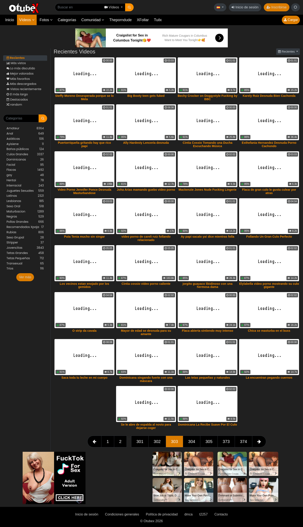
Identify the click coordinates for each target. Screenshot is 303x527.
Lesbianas (25, 201)
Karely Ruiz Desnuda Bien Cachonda (269, 95)
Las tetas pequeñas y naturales (207, 377)
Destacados (17, 99)
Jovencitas (25, 248)
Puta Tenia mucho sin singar (84, 236)
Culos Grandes (25, 154)
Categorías (67, 20)
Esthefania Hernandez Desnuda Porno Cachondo (269, 144)
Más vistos (16, 63)
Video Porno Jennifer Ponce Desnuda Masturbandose (84, 191)
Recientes (15, 58)
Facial (25, 165)
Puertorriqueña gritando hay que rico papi (84, 144)
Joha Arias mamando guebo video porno (146, 189)
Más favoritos (18, 79)
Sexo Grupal (25, 237)
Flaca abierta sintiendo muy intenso (207, 330)
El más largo (17, 94)
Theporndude (120, 20)
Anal (25, 133)
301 (139, 441)
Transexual (25, 263)
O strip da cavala (84, 330)
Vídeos (26, 20)
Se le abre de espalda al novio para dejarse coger (146, 426)
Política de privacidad (162, 514)
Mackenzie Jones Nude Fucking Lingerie (208, 189)
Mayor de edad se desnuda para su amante (146, 332)
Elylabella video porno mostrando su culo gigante (269, 285)
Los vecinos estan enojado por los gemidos (84, 285)
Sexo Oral (25, 206)
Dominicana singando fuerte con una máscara (145, 379)
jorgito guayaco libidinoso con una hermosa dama (207, 285)
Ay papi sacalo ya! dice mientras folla (207, 236)
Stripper (25, 242)
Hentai (25, 180)
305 (208, 441)
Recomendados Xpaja (25, 227)
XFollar (143, 20)
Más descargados (21, 84)
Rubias (25, 232)
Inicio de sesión (245, 7)
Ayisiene (25, 144)
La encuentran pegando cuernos (269, 377)
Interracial (25, 185)
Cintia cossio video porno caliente (146, 283)
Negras (25, 216)
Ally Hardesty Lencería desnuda (146, 142)
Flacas (25, 170)
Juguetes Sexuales (25, 191)
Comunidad (92, 20)
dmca (188, 514)
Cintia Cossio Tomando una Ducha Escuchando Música (207, 144)
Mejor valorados (20, 73)
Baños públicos (25, 149)
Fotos (46, 20)
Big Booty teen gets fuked (146, 95)
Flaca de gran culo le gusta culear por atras (269, 191)
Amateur (25, 128)
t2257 (203, 514)
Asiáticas (25, 139)
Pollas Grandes (25, 222)
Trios (25, 268)
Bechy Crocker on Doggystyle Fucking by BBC (207, 97)
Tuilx (158, 20)
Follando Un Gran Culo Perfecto (269, 236)
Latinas (25, 196)
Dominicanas (25, 159)
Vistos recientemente (23, 89)
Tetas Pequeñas (25, 258)
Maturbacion (25, 211)
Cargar (291, 20)
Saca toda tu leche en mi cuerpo (84, 377)
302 (157, 441)
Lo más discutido (20, 68)
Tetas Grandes (25, 253)
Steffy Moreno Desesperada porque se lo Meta (84, 97)
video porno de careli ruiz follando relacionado (145, 238)
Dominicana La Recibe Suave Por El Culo (207, 424)
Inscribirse (276, 7)
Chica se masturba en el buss (269, 330)
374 (243, 441)
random (14, 104)
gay (25, 175)
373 (226, 441)
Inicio (9, 20)
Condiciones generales (122, 514)
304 (191, 441)
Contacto (221, 514)
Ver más (25, 277)
